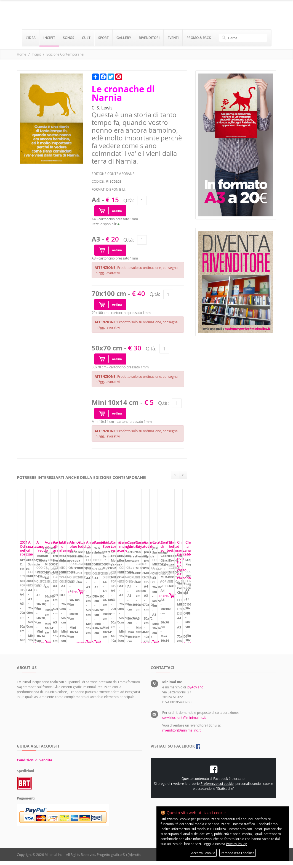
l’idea (31, 37)
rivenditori (149, 37)
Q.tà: (128, 200)
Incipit (36, 54)
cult (86, 37)
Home (21, 54)
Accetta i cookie (203, 853)
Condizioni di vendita (34, 764)
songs (68, 37)
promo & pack (199, 37)
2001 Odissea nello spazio (41, 594)
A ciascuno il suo (123, 594)
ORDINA (89, 627)
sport (103, 37)
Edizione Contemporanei (65, 54)
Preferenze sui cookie (217, 787)
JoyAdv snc (195, 691)
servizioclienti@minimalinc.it (184, 721)
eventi (173, 37)
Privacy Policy (236, 844)
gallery (123, 37)
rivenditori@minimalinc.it (181, 734)
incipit (49, 37)
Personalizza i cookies (237, 853)
